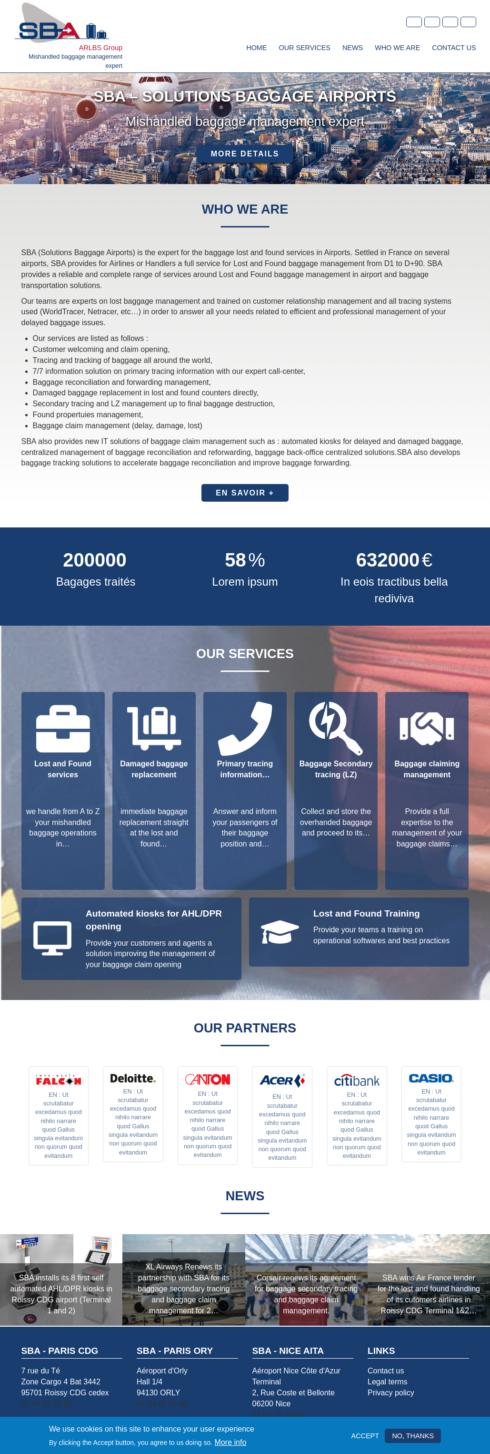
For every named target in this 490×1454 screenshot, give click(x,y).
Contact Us (454, 48)
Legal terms (388, 1382)
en (432, 22)
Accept (365, 1436)
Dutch (468, 22)
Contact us (386, 1371)
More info (231, 1442)
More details (245, 154)
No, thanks (413, 1436)
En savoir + (245, 493)
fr (414, 22)
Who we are (397, 48)
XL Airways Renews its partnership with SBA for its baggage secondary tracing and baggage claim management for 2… (184, 1288)
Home (256, 48)
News (352, 48)
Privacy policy (391, 1393)
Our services (304, 48)
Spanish (450, 22)
